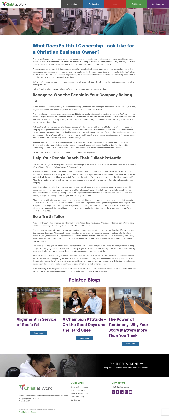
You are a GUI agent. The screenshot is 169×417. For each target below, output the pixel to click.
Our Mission (72, 4)
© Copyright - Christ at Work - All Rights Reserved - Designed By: (37, 410)
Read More (38, 333)
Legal (115, 4)
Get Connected (158, 4)
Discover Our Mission (79, 387)
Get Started (136, 4)
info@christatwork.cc (120, 387)
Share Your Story (77, 396)
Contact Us (75, 400)
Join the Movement (79, 390)
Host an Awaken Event (80, 393)
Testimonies (94, 4)
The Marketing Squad (27, 412)
